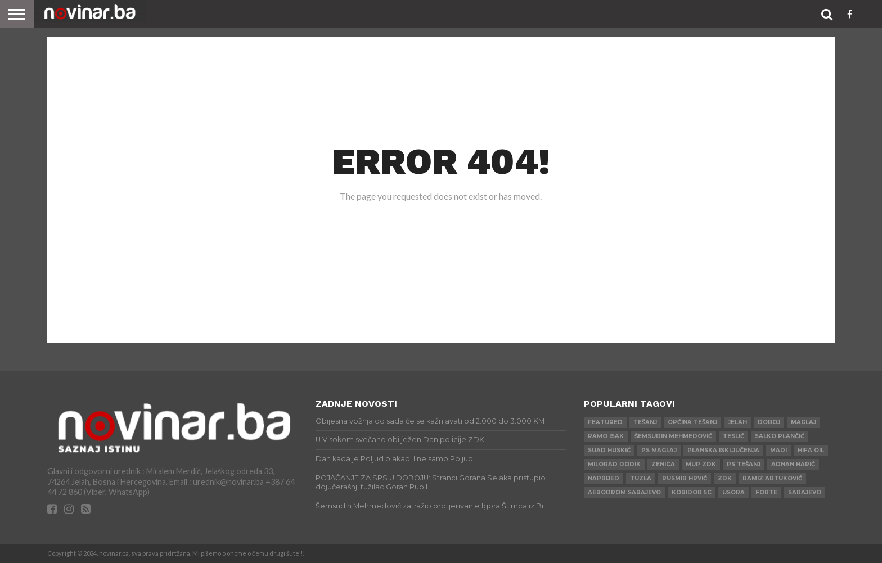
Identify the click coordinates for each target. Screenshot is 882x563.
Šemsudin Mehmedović (673, 436)
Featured (605, 422)
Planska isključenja (723, 450)
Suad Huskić (609, 450)
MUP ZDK (701, 464)
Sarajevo (804, 492)
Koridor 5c (692, 492)
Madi (778, 450)
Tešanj (645, 422)
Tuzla (640, 478)
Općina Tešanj (692, 422)
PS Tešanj (743, 464)
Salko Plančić (779, 436)
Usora (733, 492)
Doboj (769, 422)
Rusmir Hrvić (684, 478)
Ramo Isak (606, 436)
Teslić (733, 436)
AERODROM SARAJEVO (624, 492)
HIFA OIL (811, 450)
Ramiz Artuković (772, 478)
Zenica (663, 464)
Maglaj (803, 422)
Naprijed (603, 478)
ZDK (725, 478)
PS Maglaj (659, 450)
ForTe (766, 492)
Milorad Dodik (614, 464)
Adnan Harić (793, 464)
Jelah (737, 422)
